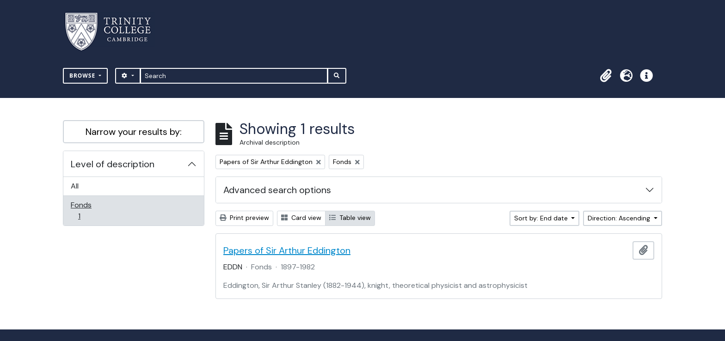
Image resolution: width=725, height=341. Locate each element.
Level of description (112, 164)
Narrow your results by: (134, 132)
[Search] (234, 76)
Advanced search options (277, 190)
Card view (301, 217)
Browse (83, 75)
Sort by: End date (542, 218)
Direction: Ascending (620, 218)
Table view (350, 217)
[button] (606, 76)
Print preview (244, 217)
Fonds (85, 210)
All (75, 186)
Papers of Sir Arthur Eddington (286, 250)
